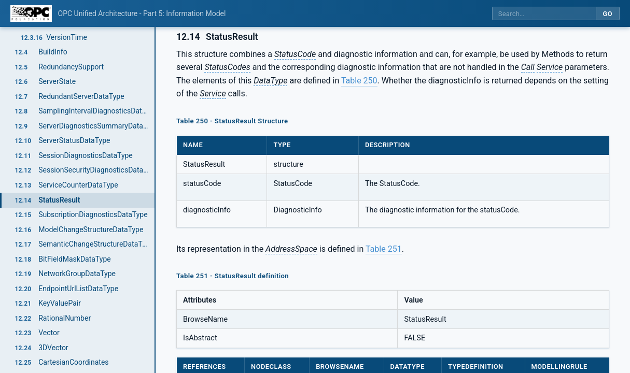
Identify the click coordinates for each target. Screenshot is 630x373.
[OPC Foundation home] (31, 13)
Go (607, 14)
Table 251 (384, 249)
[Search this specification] (544, 14)
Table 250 (359, 80)
